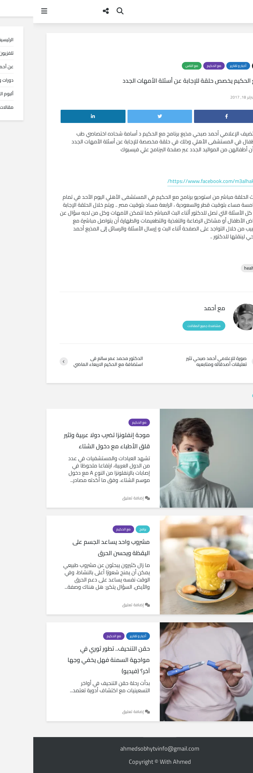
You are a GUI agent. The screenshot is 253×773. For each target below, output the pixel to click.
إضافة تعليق (99, 498)
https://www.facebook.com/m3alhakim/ (180, 181)
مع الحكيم (181, 66)
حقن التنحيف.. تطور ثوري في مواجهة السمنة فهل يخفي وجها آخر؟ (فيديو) (75, 659)
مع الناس (158, 66)
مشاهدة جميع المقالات (170, 326)
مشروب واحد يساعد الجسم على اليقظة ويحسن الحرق (78, 547)
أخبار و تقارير (205, 66)
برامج (109, 529)
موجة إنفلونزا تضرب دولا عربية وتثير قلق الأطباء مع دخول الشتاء (74, 441)
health (217, 268)
